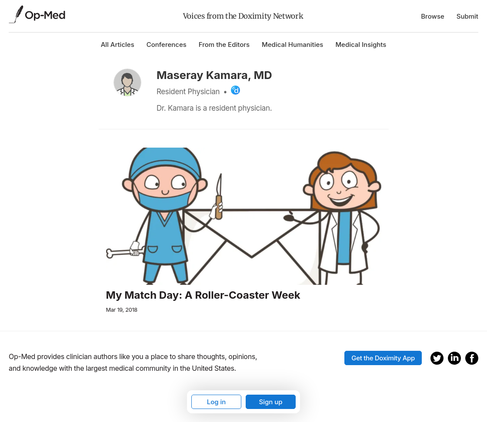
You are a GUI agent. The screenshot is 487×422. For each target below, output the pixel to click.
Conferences (167, 44)
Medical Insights (360, 44)
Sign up (270, 402)
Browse (432, 16)
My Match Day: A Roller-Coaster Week (203, 295)
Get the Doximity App (383, 358)
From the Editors (224, 44)
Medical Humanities (292, 44)
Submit (467, 16)
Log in (216, 402)
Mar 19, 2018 (121, 310)
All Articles (117, 44)
